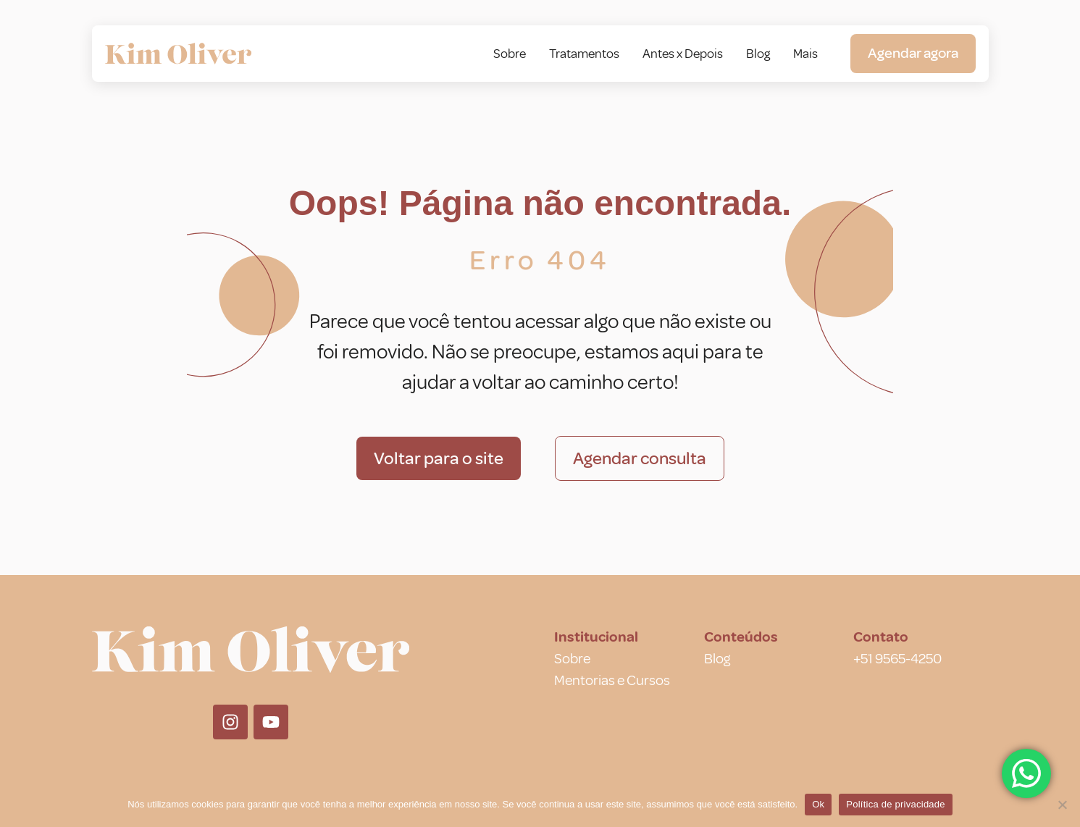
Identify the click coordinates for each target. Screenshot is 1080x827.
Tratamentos (584, 54)
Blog (758, 54)
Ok (818, 804)
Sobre (509, 54)
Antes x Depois (682, 54)
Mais (805, 54)
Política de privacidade (895, 804)
